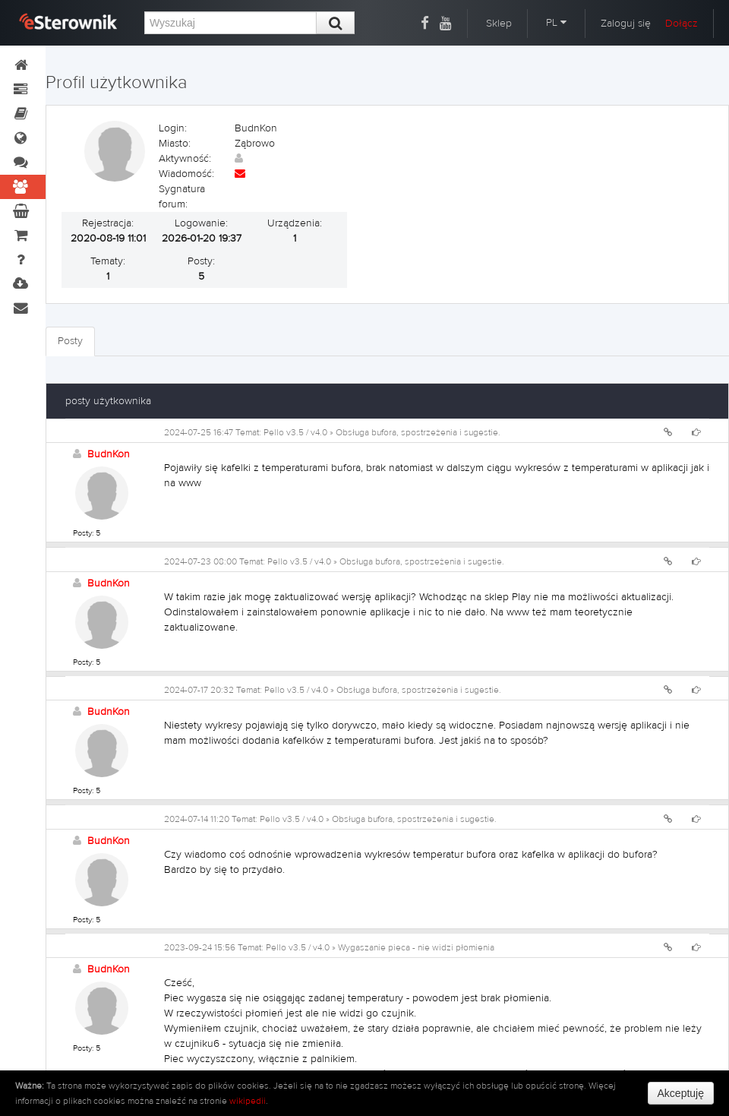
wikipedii (247, 1101)
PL (556, 23)
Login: (173, 128)
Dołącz (681, 23)
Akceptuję (681, 1093)
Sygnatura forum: (182, 196)
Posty (70, 341)
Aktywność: (185, 159)
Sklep (499, 23)
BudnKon (108, 454)
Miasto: (175, 143)
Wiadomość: (186, 174)
